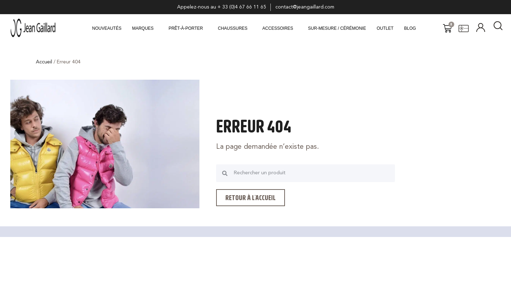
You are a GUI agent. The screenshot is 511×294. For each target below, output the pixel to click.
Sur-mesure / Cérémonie (337, 28)
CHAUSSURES (232, 28)
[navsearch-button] (498, 28)
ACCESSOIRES (277, 28)
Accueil (44, 62)
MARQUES (143, 28)
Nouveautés (107, 28)
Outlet (385, 28)
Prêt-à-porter (186, 28)
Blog (410, 28)
